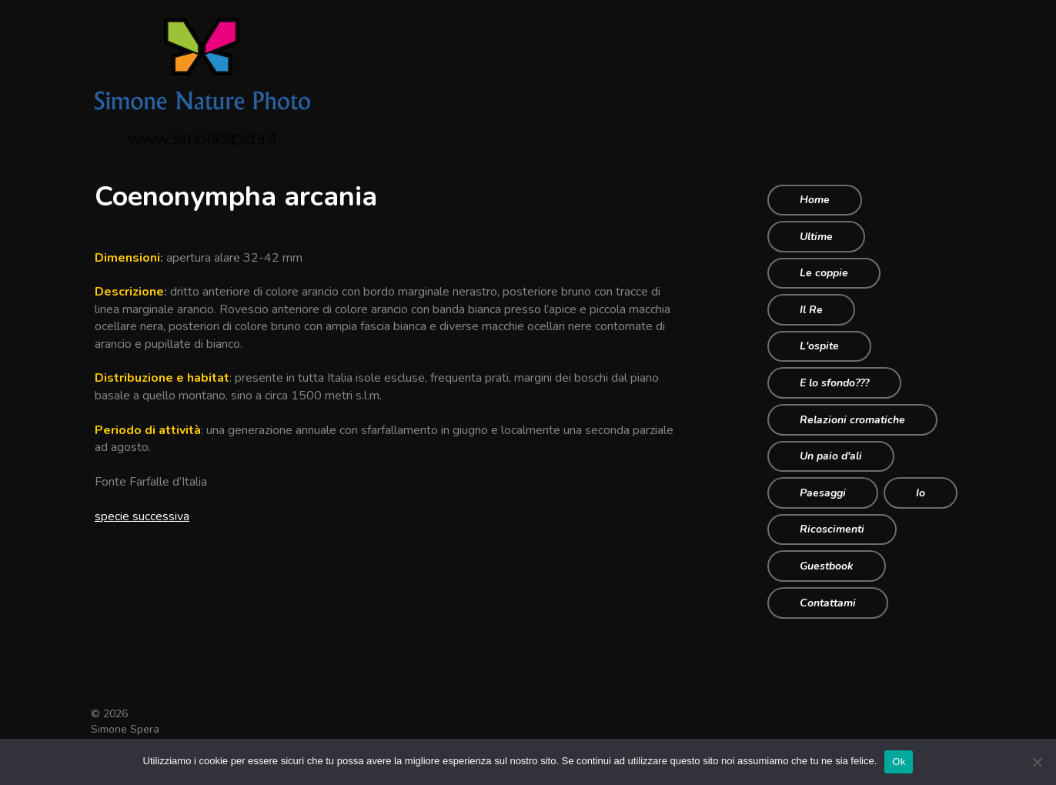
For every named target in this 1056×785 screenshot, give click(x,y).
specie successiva (142, 516)
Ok (898, 761)
